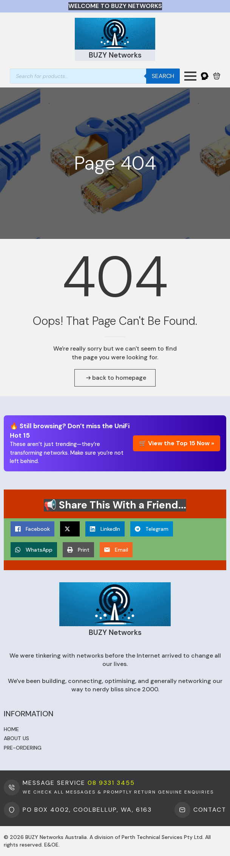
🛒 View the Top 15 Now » (176, 443)
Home (11, 729)
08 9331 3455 (111, 783)
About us (16, 738)
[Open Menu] (190, 76)
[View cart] (217, 76)
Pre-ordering (23, 747)
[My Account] (204, 76)
